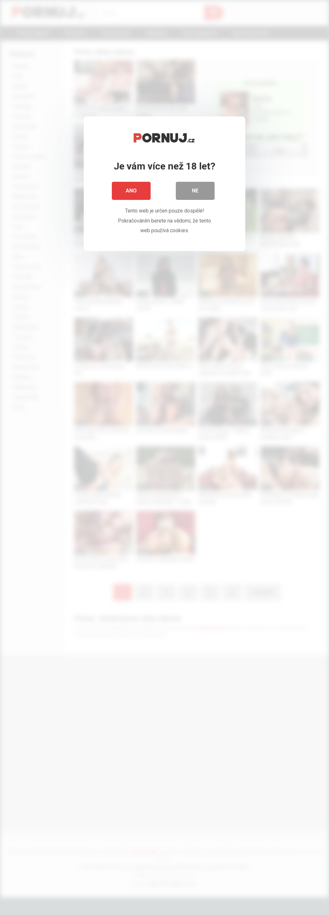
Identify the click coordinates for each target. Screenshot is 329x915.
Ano (131, 191)
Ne (195, 191)
